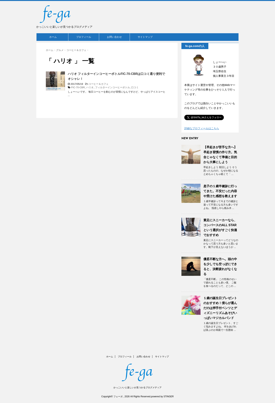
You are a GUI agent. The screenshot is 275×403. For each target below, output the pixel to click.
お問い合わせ (114, 37)
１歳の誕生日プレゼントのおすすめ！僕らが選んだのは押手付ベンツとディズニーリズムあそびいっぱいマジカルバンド (220, 308)
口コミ (135, 87)
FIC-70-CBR (78, 87)
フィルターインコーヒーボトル (112, 87)
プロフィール (83, 37)
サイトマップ (145, 37)
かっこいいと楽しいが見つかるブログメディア (137, 387)
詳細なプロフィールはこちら (201, 128)
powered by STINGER (162, 396)
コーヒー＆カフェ (98, 84)
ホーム (53, 37)
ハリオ (90, 87)
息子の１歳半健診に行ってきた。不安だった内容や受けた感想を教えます (220, 191)
